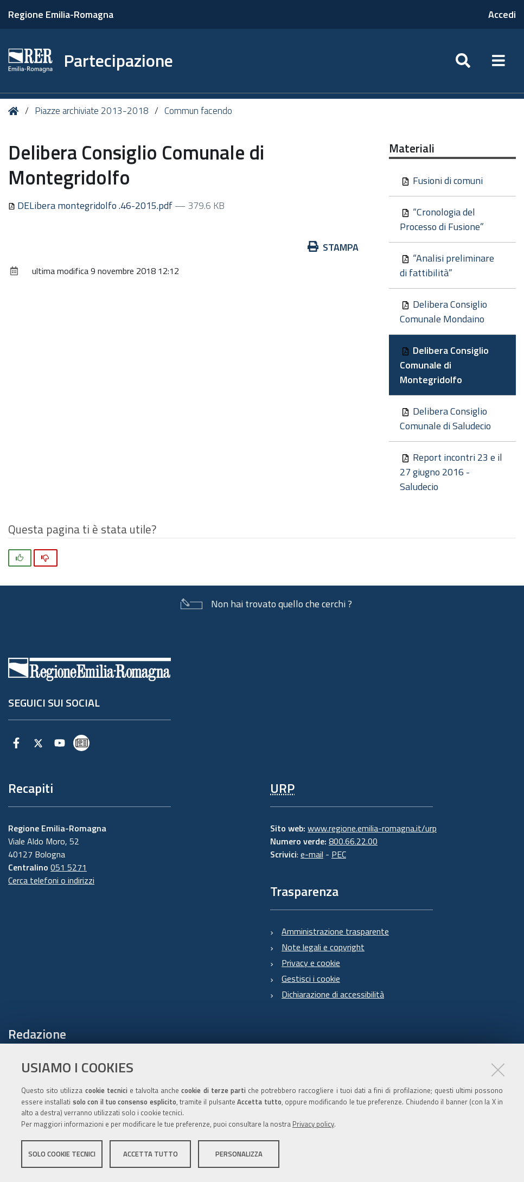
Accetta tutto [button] (150, 1153)
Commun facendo (198, 111)
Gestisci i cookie (311, 978)
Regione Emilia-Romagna (60, 14)
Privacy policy (313, 1124)
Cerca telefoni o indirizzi (51, 880)
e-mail (312, 854)
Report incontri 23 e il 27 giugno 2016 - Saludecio (451, 472)
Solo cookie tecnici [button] (61, 1153)
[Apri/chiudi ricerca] (463, 61)
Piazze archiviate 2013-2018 (92, 111)
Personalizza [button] (239, 1153)
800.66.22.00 (353, 841)
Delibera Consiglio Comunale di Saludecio (445, 418)
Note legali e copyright (323, 947)
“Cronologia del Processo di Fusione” (442, 219)
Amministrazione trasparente (335, 931)
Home (15, 111)
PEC (338, 854)
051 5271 (68, 867)
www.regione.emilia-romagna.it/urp (372, 828)
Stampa (333, 247)
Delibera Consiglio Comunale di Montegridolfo (444, 365)
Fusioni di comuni (442, 180)
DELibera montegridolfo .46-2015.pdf (91, 205)
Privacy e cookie (311, 962)
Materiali (411, 148)
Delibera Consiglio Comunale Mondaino (443, 311)
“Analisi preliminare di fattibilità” (447, 265)
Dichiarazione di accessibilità (333, 994)
